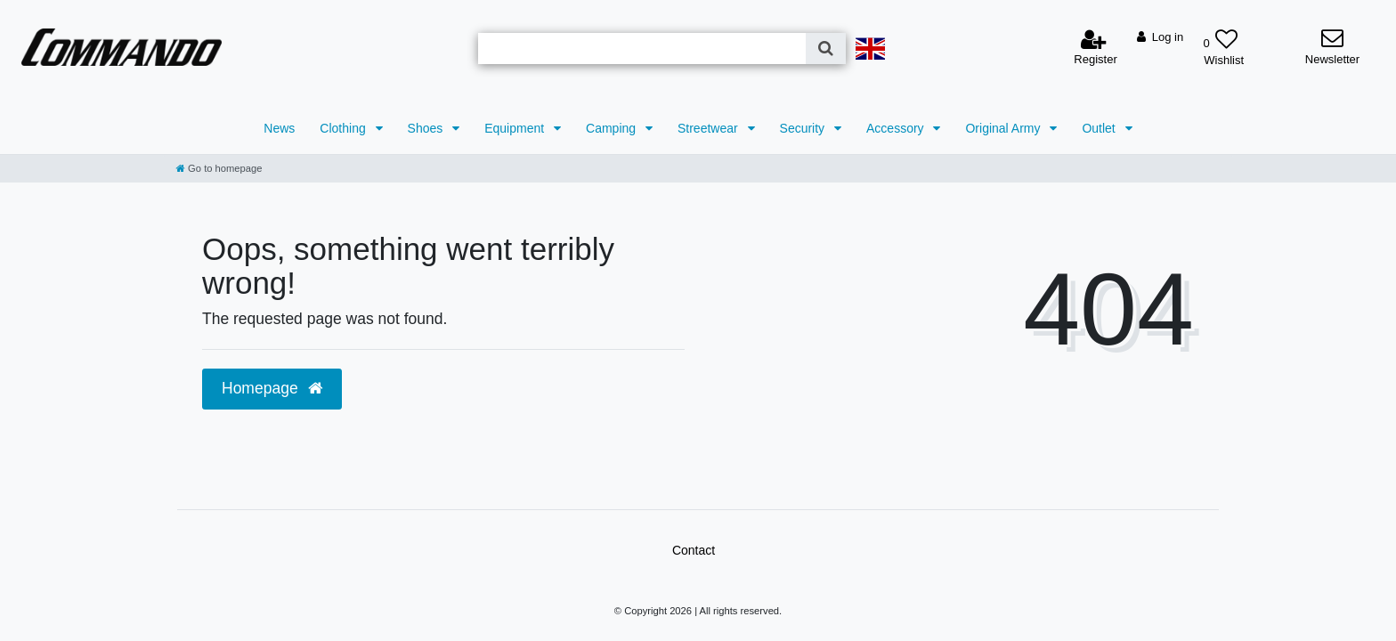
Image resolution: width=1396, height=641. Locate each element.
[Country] (871, 48)
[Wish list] (1220, 40)
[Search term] (642, 48)
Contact (693, 550)
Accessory (896, 128)
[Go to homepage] (219, 168)
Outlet (1100, 128)
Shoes (427, 128)
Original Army (1004, 128)
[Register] (1095, 48)
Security (804, 128)
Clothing (344, 128)
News (279, 128)
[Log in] (1160, 37)
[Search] (826, 48)
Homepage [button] (272, 388)
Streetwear (710, 128)
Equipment (516, 128)
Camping (612, 128)
